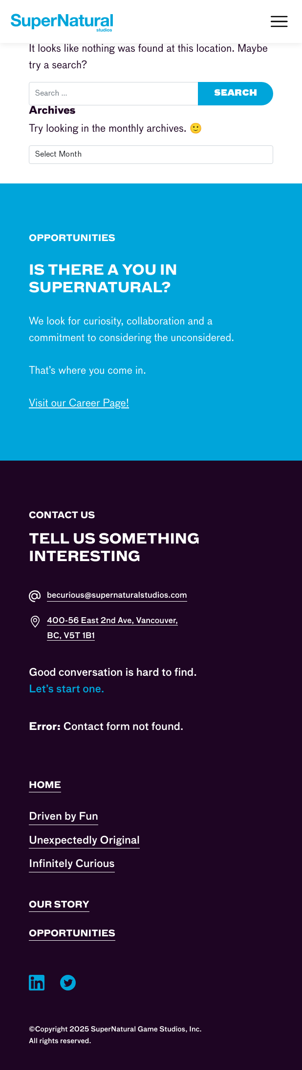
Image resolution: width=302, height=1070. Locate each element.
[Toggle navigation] (279, 21)
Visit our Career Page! (79, 404)
